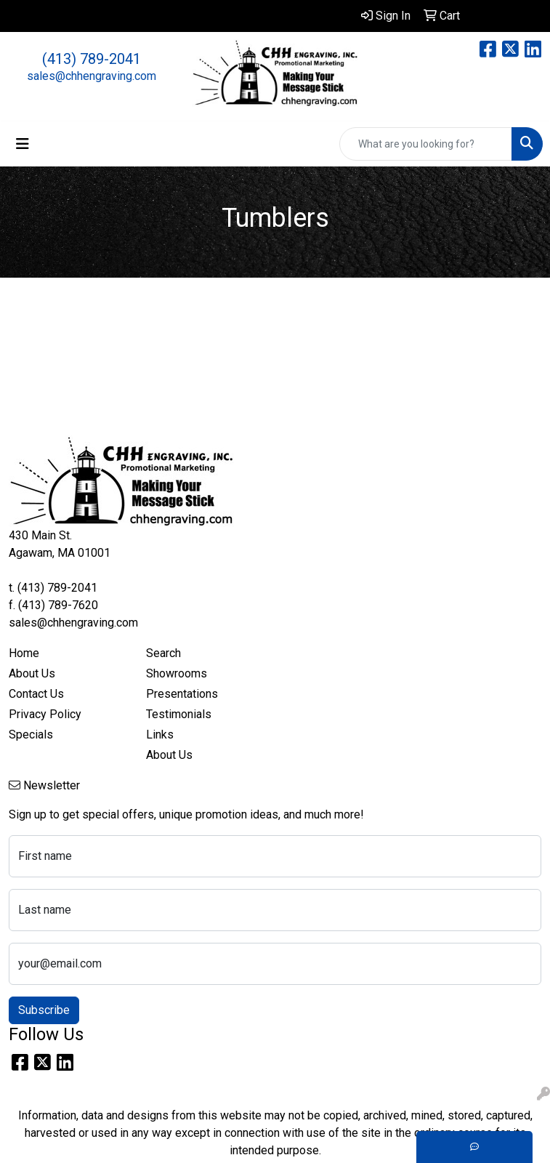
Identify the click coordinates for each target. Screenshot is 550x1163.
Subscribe (44, 1010)
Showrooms (176, 673)
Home (24, 653)
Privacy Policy (45, 714)
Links (160, 734)
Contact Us (36, 694)
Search (163, 653)
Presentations (182, 694)
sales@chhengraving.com (91, 76)
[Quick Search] (425, 144)
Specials (31, 734)
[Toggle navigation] (22, 144)
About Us (32, 673)
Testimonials (178, 714)
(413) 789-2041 (91, 59)
